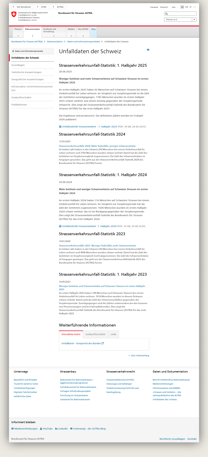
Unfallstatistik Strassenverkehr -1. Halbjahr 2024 (103, 226)
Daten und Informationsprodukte (83, 41)
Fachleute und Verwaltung (49, 30)
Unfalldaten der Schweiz (165, 399)
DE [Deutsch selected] (182, 7)
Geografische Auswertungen (27, 79)
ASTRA (58, 7)
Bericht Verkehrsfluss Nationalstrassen (171, 379)
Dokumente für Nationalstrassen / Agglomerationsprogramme (76, 381)
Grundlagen (18, 65)
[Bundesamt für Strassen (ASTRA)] (57, 16)
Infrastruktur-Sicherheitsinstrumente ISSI (32, 88)
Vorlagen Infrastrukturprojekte (75, 391)
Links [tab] (113, 334)
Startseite (154, 7)
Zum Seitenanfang (140, 355)
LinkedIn (63, 428)
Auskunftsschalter (21, 97)
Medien (71, 29)
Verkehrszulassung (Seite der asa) (122, 388)
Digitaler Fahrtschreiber (25, 392)
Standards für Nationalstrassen (75, 399)
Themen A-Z (180, 19)
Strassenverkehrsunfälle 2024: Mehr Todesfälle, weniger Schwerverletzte (97, 146)
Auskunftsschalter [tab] (95, 334)
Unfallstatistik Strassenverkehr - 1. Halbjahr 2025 (104, 126)
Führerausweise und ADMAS (166, 388)
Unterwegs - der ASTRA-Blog (89, 428)
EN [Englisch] (195, 6)
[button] (167, 14)
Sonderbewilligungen (24, 388)
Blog (93, 29)
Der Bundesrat (22, 7)
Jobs (173, 7)
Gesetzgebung (113, 392)
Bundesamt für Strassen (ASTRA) (27, 41)
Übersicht (164, 7)
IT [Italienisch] (190, 7)
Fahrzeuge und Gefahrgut (119, 383)
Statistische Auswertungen (26, 72)
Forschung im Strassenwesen (74, 395)
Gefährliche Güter (22, 396)
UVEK (42, 7)
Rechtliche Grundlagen (172, 438)
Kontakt (192, 438)
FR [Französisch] (186, 7)
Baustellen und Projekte (25, 379)
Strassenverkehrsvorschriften (120, 379)
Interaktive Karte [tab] (71, 334)
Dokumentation (33, 30)
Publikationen (19, 104)
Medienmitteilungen (163, 383)
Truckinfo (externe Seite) (26, 383)
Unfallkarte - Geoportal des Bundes (81, 343)
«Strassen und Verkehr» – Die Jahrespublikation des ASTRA (167, 394)
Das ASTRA (83, 29)
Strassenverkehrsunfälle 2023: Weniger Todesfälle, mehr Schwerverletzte (97, 245)
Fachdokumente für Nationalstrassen (78, 387)
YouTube (48, 428)
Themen (18, 29)
